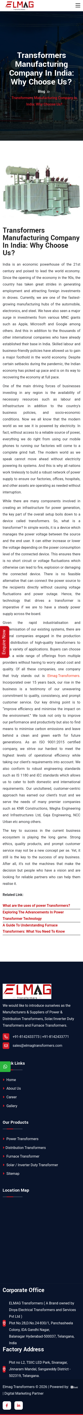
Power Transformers (21, 1139)
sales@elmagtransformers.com (37, 1045)
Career (10, 1097)
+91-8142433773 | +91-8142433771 (36, 1036)
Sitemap (11, 1173)
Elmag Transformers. (63, 676)
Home (9, 1080)
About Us (12, 1088)
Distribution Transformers (24, 1148)
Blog (41, 91)
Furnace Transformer (21, 1156)
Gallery (10, 1106)
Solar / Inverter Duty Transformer (30, 1165)
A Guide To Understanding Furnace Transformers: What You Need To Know (34, 928)
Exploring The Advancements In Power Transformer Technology (33, 915)
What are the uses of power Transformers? (36, 905)
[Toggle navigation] (77, 5)
